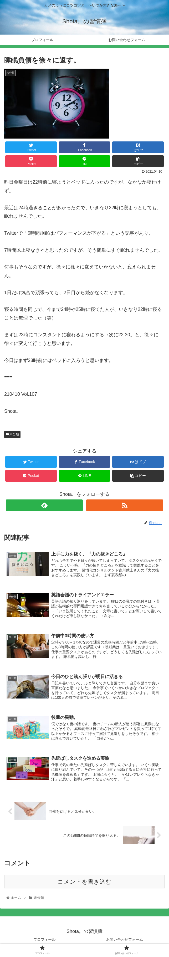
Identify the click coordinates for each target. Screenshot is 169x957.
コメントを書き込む (84, 882)
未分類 (12, 434)
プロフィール (44, 940)
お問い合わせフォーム (124, 940)
